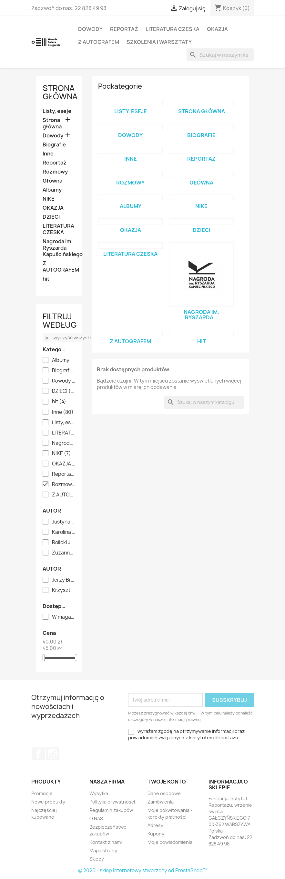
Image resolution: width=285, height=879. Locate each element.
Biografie (54, 144)
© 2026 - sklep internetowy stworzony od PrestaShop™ (142, 870)
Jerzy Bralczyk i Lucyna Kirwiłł (64, 580)
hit (46, 278)
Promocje (42, 793)
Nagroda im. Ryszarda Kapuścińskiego (59, 248)
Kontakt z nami (105, 842)
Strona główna (60, 92)
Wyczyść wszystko (69, 338)
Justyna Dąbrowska (64, 522)
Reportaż (124, 29)
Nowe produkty (48, 802)
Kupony (156, 834)
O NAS (96, 818)
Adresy (155, 825)
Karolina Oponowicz (64, 532)
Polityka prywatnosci (112, 802)
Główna (52, 180)
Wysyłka (98, 793)
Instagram (52, 753)
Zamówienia (161, 802)
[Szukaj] (220, 54)
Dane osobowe (164, 793)
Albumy (52, 189)
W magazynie (64, 617)
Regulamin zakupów (111, 810)
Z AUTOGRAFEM (98, 41)
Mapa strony (103, 850)
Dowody (90, 29)
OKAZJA (217, 29)
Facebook (38, 753)
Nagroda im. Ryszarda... (201, 314)
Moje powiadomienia (170, 842)
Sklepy (96, 859)
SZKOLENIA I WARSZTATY (159, 41)
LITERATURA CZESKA (172, 29)
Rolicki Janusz (64, 542)
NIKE (49, 198)
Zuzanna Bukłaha (64, 553)
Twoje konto (167, 781)
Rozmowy (55, 171)
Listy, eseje (57, 111)
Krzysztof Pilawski (64, 590)
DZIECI (51, 217)
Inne (48, 153)
